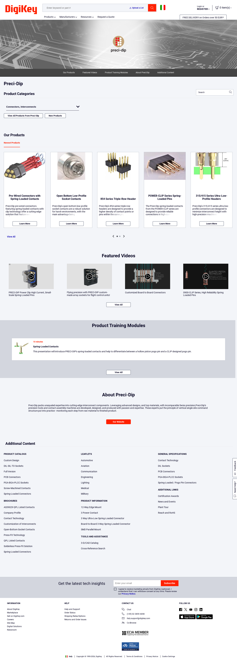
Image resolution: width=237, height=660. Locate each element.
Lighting (85, 482)
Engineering (87, 477)
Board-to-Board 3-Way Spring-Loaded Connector (105, 524)
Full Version (10, 471)
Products (48, 17)
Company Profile (12, 512)
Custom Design (11, 460)
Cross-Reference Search (93, 548)
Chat (126, 609)
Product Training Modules (116, 72)
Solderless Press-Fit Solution (18, 546)
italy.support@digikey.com (136, 618)
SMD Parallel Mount (91, 529)
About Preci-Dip (142, 72)
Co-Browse (129, 623)
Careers (10, 619)
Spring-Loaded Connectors (17, 493)
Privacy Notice (128, 594)
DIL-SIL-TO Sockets (13, 466)
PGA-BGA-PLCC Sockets (16, 482)
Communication (89, 471)
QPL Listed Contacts (14, 540)
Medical (85, 488)
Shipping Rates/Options (74, 616)
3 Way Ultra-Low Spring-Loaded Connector (102, 518)
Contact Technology (14, 518)
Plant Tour (163, 507)
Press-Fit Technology (14, 535)
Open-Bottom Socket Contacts (19, 529)
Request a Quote (106, 17)
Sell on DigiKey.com (15, 616)
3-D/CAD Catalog (89, 543)
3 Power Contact (89, 512)
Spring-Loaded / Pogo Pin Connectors (177, 482)
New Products (55, 115)
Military (85, 493)
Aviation (85, 466)
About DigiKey (13, 609)
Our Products (69, 72)
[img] (21, 9)
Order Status (69, 613)
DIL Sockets (164, 466)
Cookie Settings (168, 656)
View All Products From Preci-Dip (23, 115)
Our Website (118, 422)
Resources (86, 17)
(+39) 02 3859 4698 (133, 614)
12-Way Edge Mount (91, 507)
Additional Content (165, 72)
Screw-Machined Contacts (17, 488)
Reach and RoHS (166, 512)
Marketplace (12, 613)
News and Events (167, 501)
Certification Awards (168, 496)
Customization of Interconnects (20, 524)
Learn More (24, 223)
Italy (68, 656)
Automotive (87, 460)
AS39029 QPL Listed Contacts (19, 507)
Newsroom (12, 630)
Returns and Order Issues (75, 619)
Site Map (11, 623)
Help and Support (72, 609)
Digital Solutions (14, 626)
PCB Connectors (12, 477)
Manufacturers (67, 17)
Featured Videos (90, 72)
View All (11, 236)
